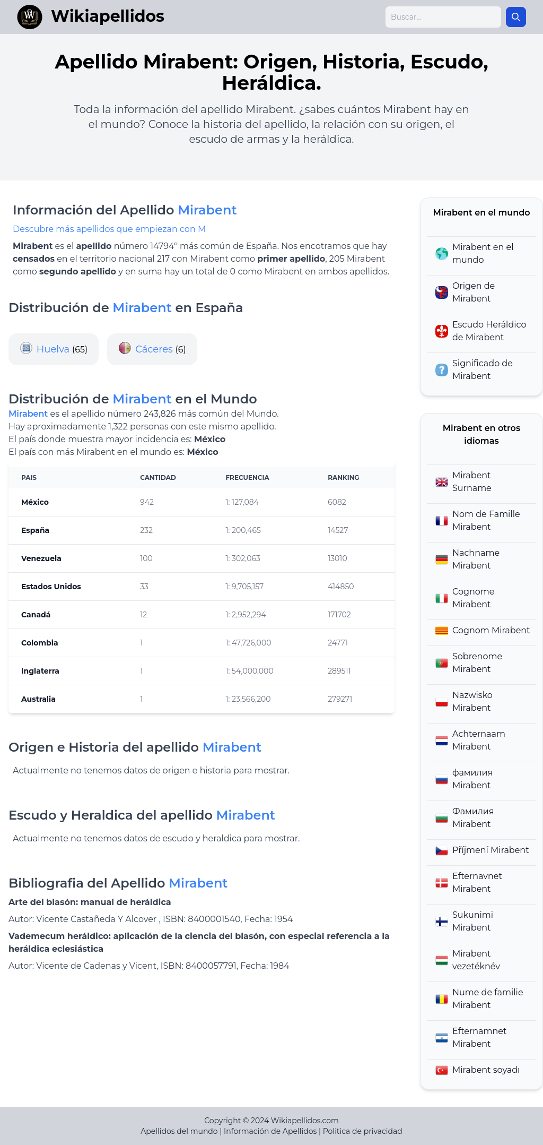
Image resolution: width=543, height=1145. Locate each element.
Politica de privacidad (362, 1131)
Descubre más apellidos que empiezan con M (109, 229)
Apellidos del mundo (179, 1131)
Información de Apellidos (270, 1131)
